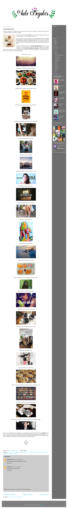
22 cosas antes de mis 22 (59, 55)
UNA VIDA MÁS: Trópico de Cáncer (62, 117)
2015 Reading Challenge (59, 143)
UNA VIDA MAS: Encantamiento (62, 80)
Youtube (55, 40)
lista (43, 452)
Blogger (42, 504)
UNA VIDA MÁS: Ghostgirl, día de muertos (62, 92)
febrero (56, 67)
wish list (15, 453)
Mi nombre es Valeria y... (61, 104)
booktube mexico (28, 452)
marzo (56, 66)
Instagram (56, 42)
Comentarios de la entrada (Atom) (16, 497)
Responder (9, 463)
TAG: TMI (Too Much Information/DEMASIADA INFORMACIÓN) (58, 76)
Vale (57, 145)
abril (56, 64)
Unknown (9, 459)
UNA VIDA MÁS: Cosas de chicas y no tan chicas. (62, 111)
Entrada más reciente (9, 494)
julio (56, 63)
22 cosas (13, 452)
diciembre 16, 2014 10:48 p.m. (17, 459)
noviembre (57, 57)
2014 (55, 52)
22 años (9, 452)
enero (56, 69)
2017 (55, 49)
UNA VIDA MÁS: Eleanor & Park (62, 98)
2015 (55, 51)
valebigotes (11, 453)
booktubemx (34, 452)
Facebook (55, 45)
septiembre (57, 60)
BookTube (22, 452)
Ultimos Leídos (55, 125)
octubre (56, 58)
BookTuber (40, 452)
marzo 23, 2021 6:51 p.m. (16, 466)
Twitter (55, 41)
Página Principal (27, 494)
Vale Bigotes (5, 453)
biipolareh (17, 452)
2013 (55, 71)
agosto (56, 61)
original (46, 452)
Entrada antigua (44, 494)
